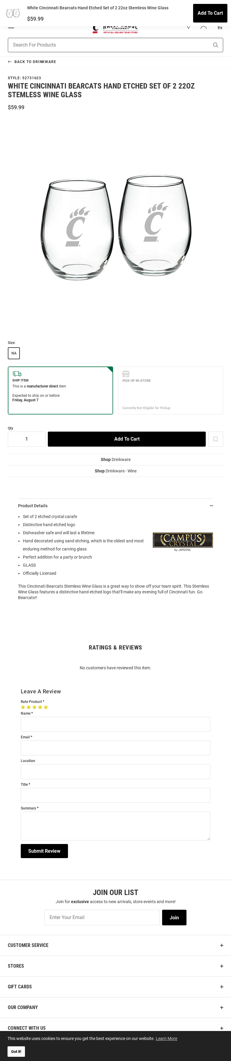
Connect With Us (27, 1028)
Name (25, 714)
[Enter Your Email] (102, 917)
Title (24, 785)
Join (174, 918)
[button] (189, 26)
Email (25, 737)
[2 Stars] (29, 707)
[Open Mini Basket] (219, 26)
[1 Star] (23, 707)
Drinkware (116, 459)
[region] (115, 559)
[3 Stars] (35, 707)
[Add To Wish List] (215, 439)
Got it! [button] (16, 1051)
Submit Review (44, 851)
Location (28, 761)
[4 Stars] (41, 707)
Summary (28, 808)
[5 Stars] (46, 707)
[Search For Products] (101, 45)
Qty (10, 428)
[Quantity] (26, 439)
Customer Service (28, 945)
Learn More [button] (167, 1037)
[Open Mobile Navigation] (11, 26)
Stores (16, 966)
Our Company (23, 1007)
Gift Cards (20, 987)
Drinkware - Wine (116, 471)
